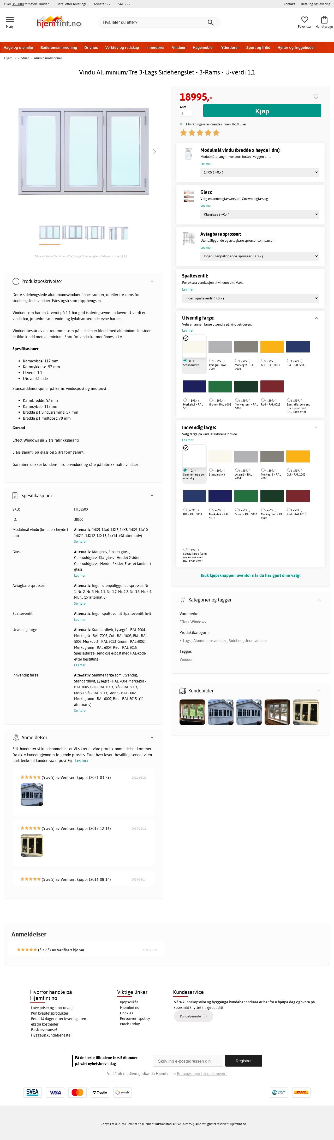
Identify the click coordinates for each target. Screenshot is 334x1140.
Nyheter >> (102, 4)
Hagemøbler (203, 47)
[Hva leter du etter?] (159, 22)
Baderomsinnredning (58, 47)
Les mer (81, 760)
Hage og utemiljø (18, 47)
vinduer (44, 300)
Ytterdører (230, 47)
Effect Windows (193, 621)
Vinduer (179, 47)
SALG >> (124, 4)
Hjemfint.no (129, 1007)
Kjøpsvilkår (129, 1002)
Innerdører (155, 47)
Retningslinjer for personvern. (202, 1073)
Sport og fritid (258, 47)
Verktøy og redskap (122, 47)
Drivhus (91, 47)
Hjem (8, 58)
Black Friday (130, 1024)
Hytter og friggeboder (296, 47)
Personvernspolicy (135, 1018)
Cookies (126, 1013)
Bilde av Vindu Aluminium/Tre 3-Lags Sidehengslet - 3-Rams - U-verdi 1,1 (80, 256)
